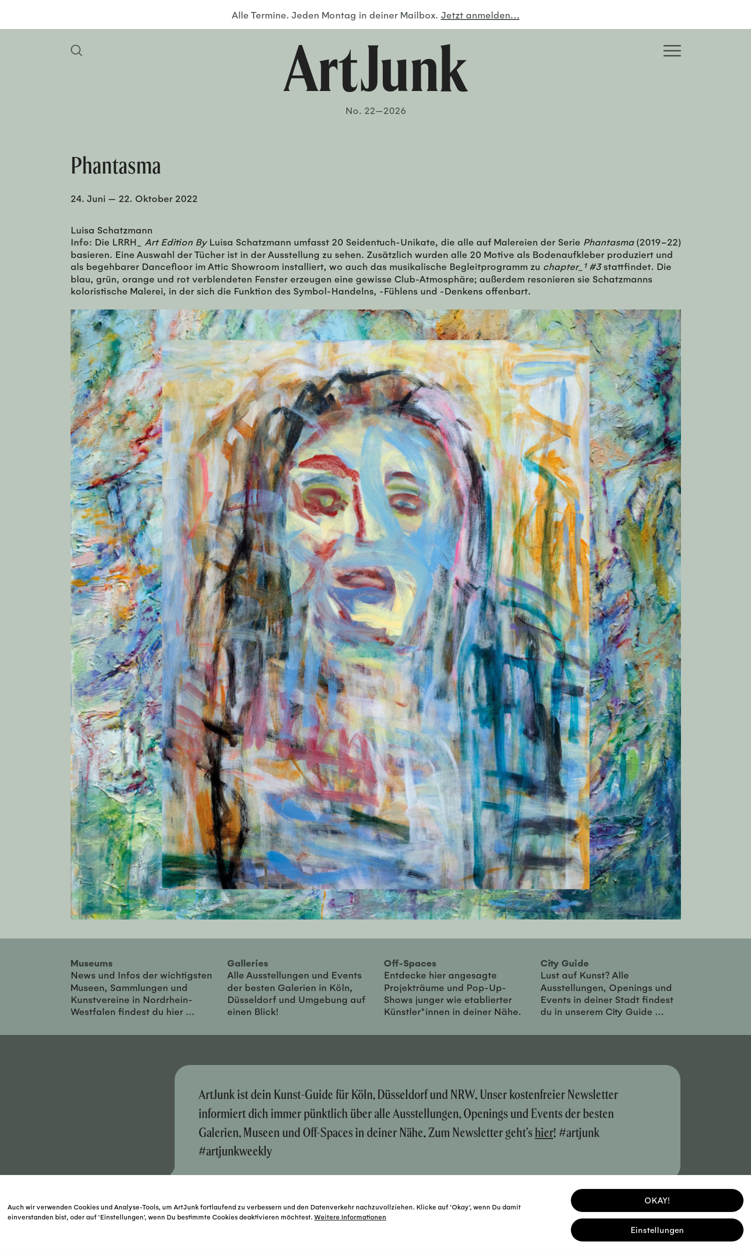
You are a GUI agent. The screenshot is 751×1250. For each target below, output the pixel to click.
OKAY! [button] (657, 1197)
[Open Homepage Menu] (672, 50)
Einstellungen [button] (657, 1227)
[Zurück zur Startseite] (375, 68)
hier (544, 1132)
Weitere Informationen (350, 1214)
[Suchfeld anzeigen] (78, 50)
